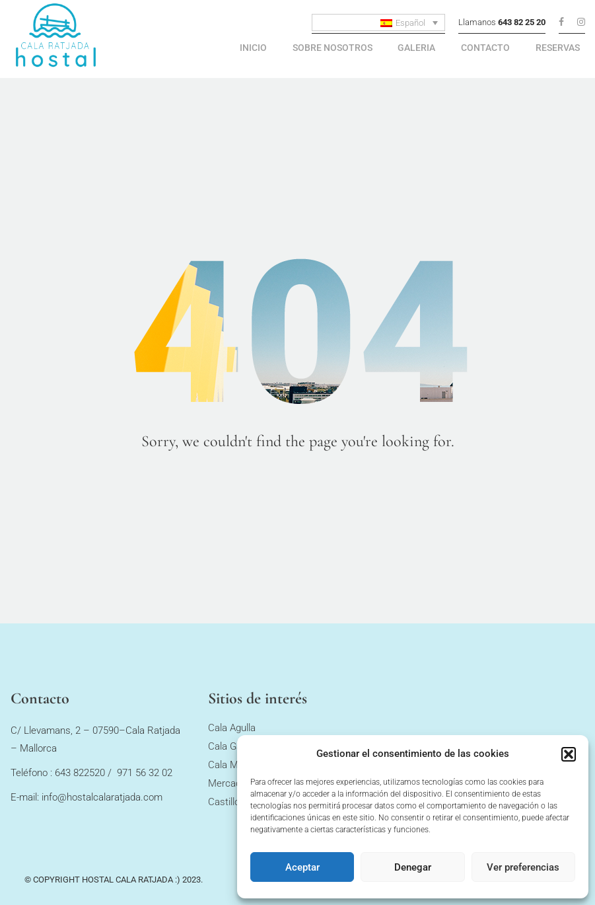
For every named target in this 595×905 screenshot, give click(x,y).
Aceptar (302, 867)
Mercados (230, 789)
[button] (568, 754)
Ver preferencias (523, 867)
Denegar (412, 867)
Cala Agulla (232, 734)
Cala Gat (226, 752)
